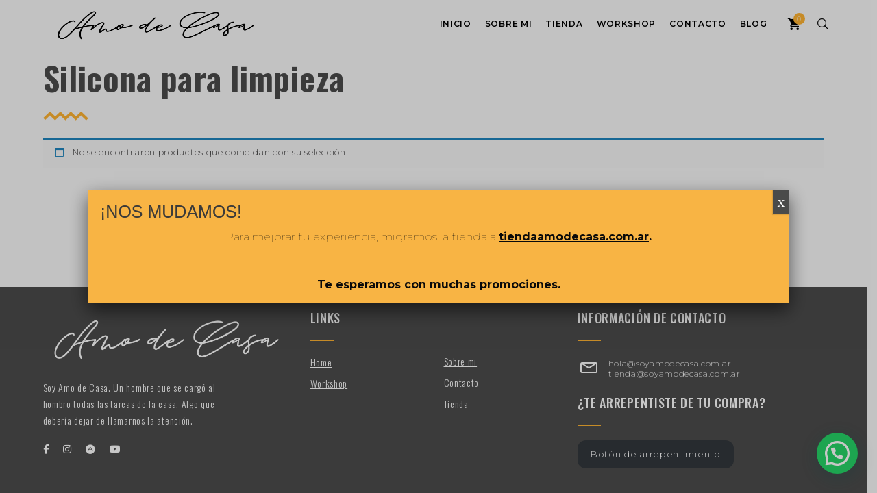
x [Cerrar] (781, 201)
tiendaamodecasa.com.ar (574, 236)
